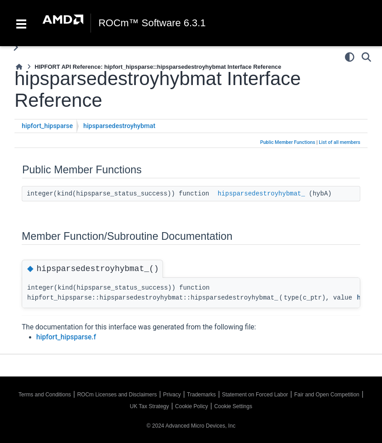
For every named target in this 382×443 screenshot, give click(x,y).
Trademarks (201, 394)
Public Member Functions (287, 142)
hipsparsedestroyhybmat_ (261, 193)
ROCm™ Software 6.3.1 (151, 23)
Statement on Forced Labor (255, 394)
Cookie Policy (191, 406)
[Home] (19, 66)
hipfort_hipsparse (47, 126)
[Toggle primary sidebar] (15, 47)
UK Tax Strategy (149, 406)
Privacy (172, 394)
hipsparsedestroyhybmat (119, 126)
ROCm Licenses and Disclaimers (117, 394)
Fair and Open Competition (326, 394)
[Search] (366, 57)
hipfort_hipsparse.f (66, 337)
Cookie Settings (233, 406)
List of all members (339, 142)
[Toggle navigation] (21, 23)
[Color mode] (349, 57)
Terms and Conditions (45, 394)
